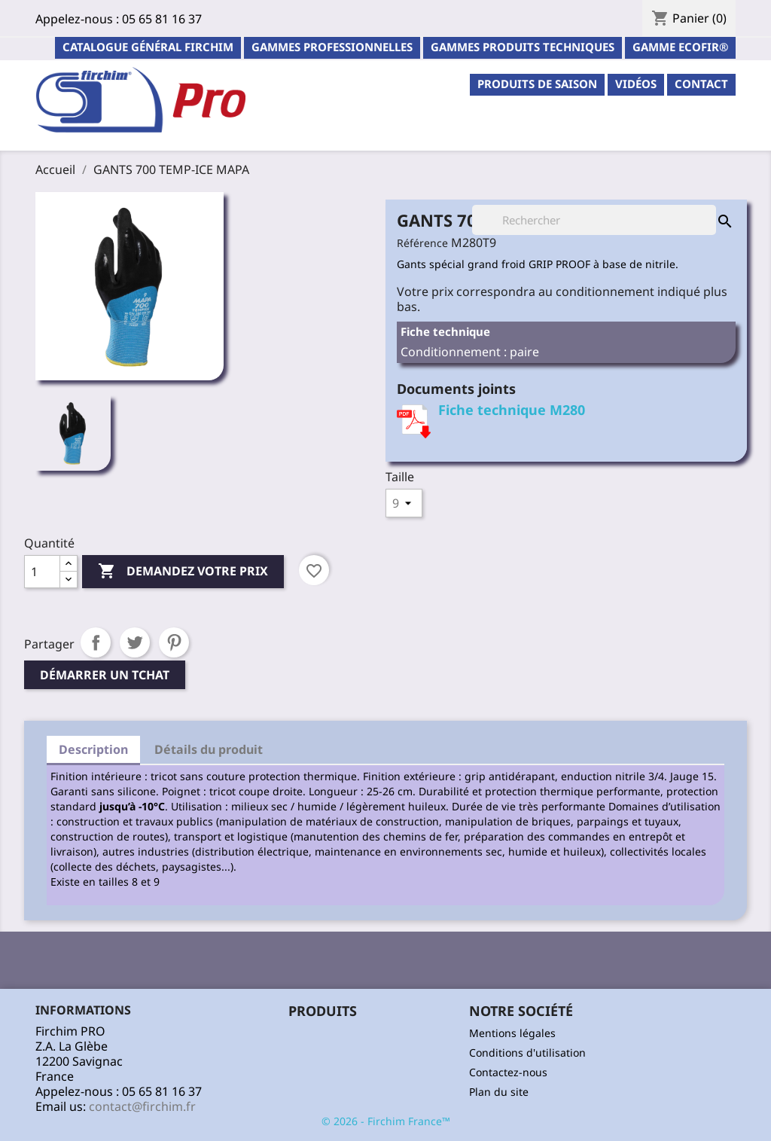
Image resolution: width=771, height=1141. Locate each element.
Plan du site (499, 1092)
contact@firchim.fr (142, 1106)
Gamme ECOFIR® (680, 46)
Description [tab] (93, 749)
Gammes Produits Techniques (522, 46)
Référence (422, 243)
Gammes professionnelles (332, 46)
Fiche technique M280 (511, 410)
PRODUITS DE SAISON (537, 83)
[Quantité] (42, 571)
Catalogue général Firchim (147, 46)
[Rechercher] (594, 220)
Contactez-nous (508, 1072)
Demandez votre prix (183, 571)
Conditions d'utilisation (527, 1052)
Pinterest (174, 642)
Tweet (135, 642)
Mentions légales (512, 1033)
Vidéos (636, 83)
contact (701, 83)
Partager (96, 642)
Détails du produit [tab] (208, 749)
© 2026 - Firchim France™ (386, 1121)
